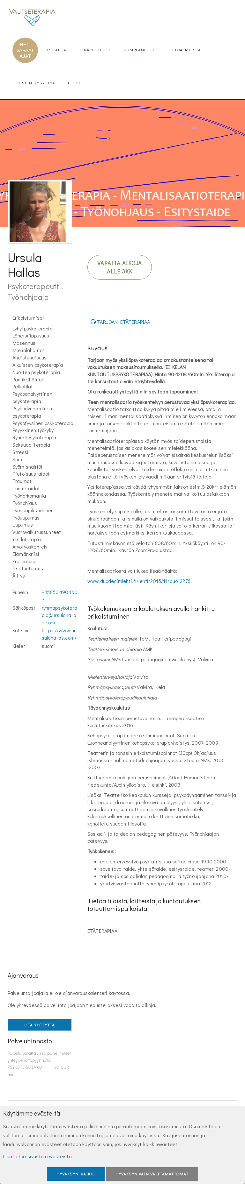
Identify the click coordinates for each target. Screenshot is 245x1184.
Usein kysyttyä (37, 82)
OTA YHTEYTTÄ (39, 1024)
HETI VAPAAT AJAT (25, 50)
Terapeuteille (95, 49)
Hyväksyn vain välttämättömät (152, 1173)
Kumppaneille (139, 49)
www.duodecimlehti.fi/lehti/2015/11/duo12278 (138, 581)
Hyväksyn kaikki (75, 1173)
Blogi (74, 82)
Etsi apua (55, 49)
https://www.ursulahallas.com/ (59, 634)
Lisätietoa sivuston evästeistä (37, 1156)
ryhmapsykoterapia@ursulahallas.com (59, 615)
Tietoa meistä (184, 49)
